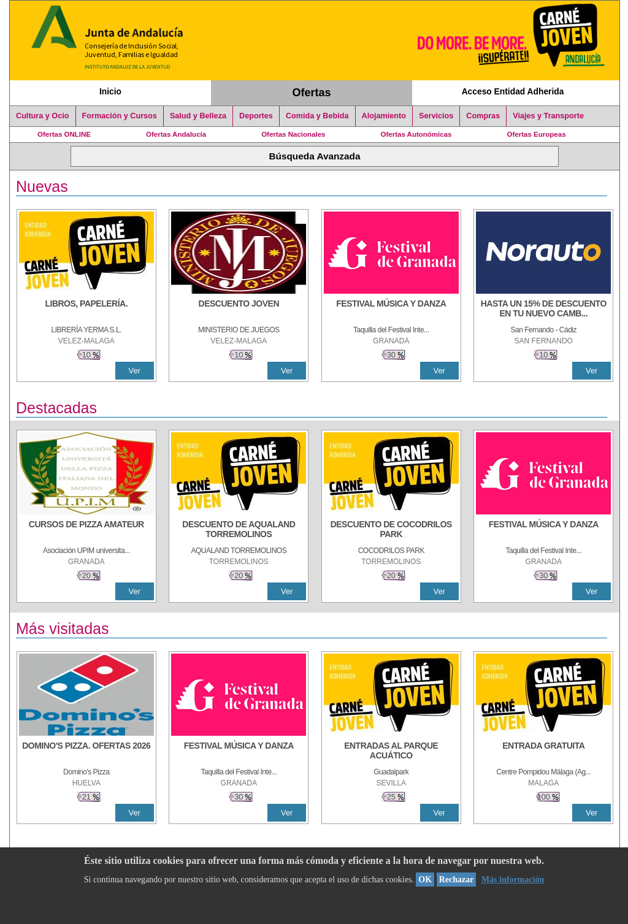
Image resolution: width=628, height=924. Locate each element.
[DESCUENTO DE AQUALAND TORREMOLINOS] (238, 530)
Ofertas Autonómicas (415, 134)
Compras (483, 116)
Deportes (256, 116)
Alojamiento (384, 116)
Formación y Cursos (119, 116)
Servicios (436, 116)
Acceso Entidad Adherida (513, 91)
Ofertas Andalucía (176, 134)
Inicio (110, 91)
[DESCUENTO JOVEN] (238, 309)
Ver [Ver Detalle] (134, 370)
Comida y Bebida (317, 116)
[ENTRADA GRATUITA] (543, 751)
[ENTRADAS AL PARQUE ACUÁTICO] (391, 751)
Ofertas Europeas (536, 134)
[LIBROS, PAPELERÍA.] (86, 309)
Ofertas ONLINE (64, 134)
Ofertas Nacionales (293, 134)
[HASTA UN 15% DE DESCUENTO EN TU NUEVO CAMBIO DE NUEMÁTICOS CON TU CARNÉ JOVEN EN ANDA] (543, 309)
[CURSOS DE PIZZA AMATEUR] (86, 530)
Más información (512, 879)
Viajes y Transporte (548, 116)
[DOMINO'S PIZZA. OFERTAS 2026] (86, 751)
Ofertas (312, 92)
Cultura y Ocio (42, 116)
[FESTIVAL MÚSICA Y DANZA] (391, 309)
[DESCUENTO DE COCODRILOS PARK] (391, 530)
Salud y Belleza (198, 116)
